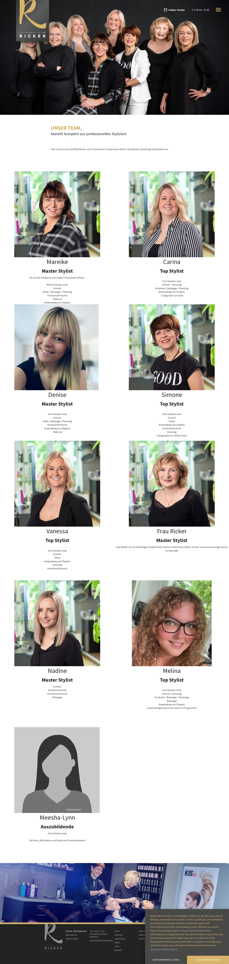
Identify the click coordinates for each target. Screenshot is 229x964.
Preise (117, 942)
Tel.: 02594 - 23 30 (97, 931)
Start (117, 931)
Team (116, 946)
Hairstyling (119, 939)
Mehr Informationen (164, 949)
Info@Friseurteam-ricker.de (99, 935)
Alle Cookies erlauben (208, 959)
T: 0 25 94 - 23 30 (200, 9)
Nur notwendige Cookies (166, 959)
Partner (118, 950)
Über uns (118, 935)
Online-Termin (176, 9)
